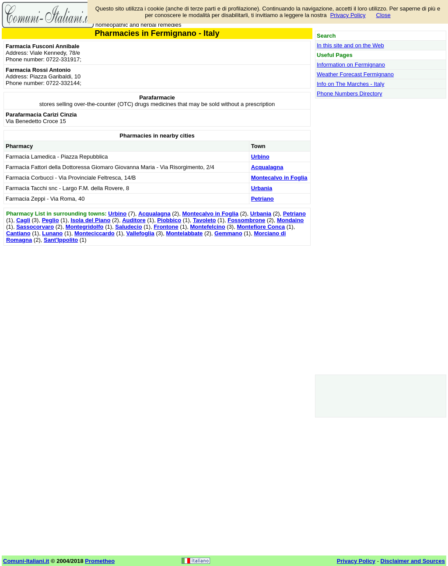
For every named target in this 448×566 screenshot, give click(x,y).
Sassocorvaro (35, 226)
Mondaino (290, 220)
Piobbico (169, 220)
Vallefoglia (140, 233)
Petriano (262, 198)
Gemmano (228, 233)
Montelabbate (184, 233)
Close (383, 15)
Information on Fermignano (351, 64)
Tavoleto (204, 220)
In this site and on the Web (350, 45)
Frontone (166, 226)
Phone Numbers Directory (349, 93)
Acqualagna (267, 167)
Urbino (260, 156)
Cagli (23, 220)
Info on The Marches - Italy (350, 84)
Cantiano (18, 233)
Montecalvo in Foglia (279, 177)
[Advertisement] (157, 309)
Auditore (133, 220)
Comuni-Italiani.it (26, 561)
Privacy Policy (348, 15)
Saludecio (128, 226)
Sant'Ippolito (61, 240)
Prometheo (100, 561)
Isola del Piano (90, 220)
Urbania (261, 188)
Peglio (50, 220)
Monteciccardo (94, 233)
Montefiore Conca (261, 226)
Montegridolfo (85, 226)
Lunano (52, 233)
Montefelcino (207, 226)
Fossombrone (246, 220)
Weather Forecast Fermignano (355, 74)
